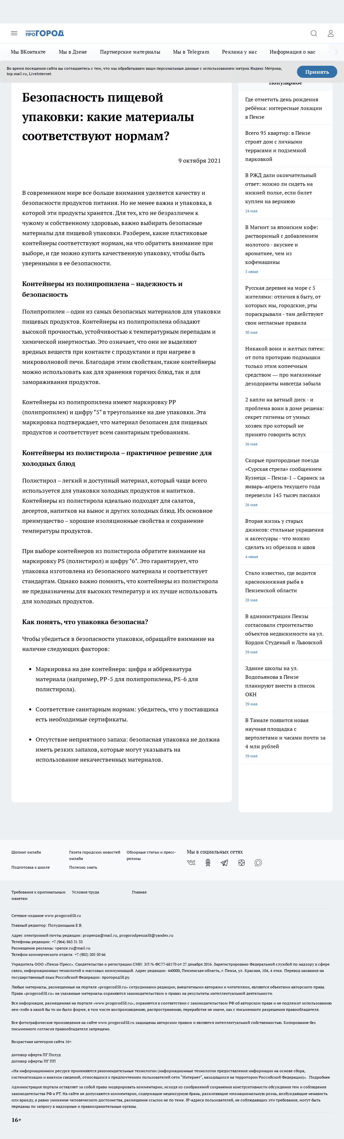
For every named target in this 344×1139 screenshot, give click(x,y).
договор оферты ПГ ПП (33, 1061)
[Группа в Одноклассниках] (208, 862)
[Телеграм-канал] (224, 862)
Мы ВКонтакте (28, 52)
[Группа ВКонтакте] (191, 862)
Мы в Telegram (191, 52)
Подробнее (319, 1077)
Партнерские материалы (130, 52)
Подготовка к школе (30, 867)
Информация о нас (293, 52)
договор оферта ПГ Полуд (36, 1054)
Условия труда (85, 891)
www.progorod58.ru (63, 915)
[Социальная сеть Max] (258, 862)
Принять (317, 71)
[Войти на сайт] (330, 33)
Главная (139, 891)
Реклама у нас (239, 52)
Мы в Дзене (73, 52)
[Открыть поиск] (313, 33)
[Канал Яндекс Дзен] (241, 862)
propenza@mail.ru (100, 935)
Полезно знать (83, 867)
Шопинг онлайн (26, 852)
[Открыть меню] (14, 33)
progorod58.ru (113, 986)
